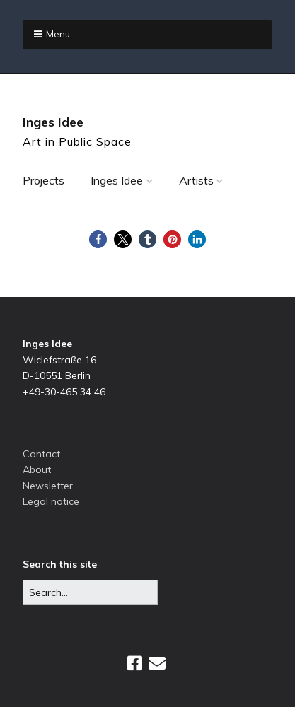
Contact (41, 454)
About (37, 469)
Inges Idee (53, 122)
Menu (58, 34)
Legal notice (51, 501)
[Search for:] (90, 592)
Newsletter (48, 485)
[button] (98, 239)
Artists (196, 180)
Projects (43, 180)
